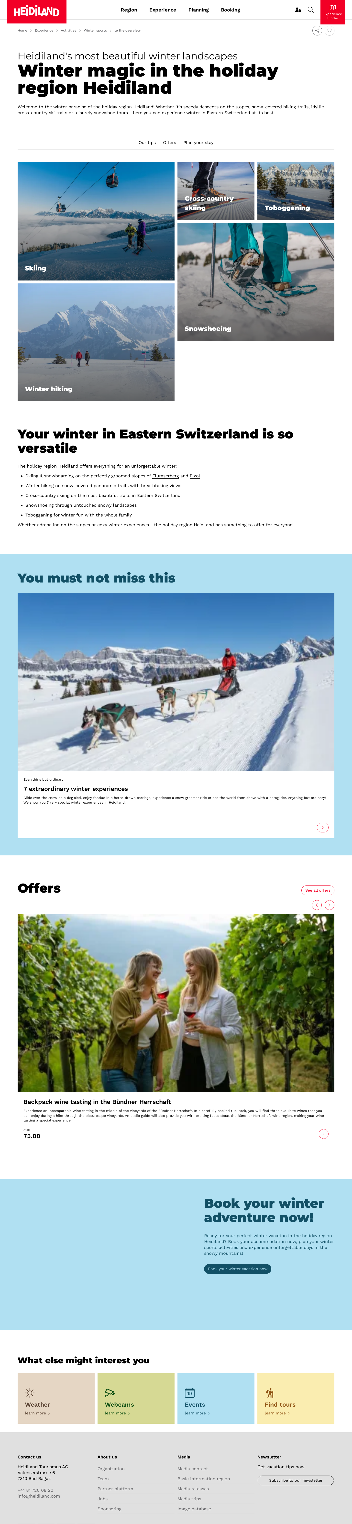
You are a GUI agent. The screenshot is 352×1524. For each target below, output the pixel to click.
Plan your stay (198, 142)
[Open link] (176, 681)
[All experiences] (317, 890)
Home (22, 30)
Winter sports (95, 30)
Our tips (147, 142)
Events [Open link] (195, 1404)
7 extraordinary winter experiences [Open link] (75, 788)
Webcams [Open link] (119, 1404)
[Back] (329, 905)
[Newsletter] (296, 1480)
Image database (194, 1508)
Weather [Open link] (37, 1404)
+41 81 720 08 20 (35, 1490)
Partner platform (115, 1488)
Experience (44, 30)
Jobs (103, 1498)
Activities (68, 30)
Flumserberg (165, 475)
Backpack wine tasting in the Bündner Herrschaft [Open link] (97, 1101)
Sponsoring (109, 1508)
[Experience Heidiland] (332, 12)
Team (103, 1478)
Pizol (195, 475)
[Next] (317, 905)
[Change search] (310, 10)
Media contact (192, 1468)
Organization (111, 1468)
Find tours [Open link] (280, 1404)
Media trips (189, 1498)
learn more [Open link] (38, 1413)
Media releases (193, 1488)
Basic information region (203, 1478)
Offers (169, 142)
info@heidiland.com (39, 1496)
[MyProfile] (298, 10)
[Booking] (237, 1269)
